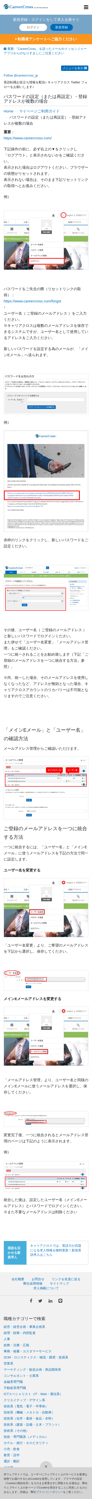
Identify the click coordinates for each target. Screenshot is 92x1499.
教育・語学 (12, 1455)
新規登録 (61, 27)
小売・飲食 (12, 1449)
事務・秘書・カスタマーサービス (28, 1351)
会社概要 (18, 1279)
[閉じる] (46, 1467)
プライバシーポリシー (49, 1491)
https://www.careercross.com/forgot (32, 301)
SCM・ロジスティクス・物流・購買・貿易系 (36, 1357)
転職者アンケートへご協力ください (46, 39)
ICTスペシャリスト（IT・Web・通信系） (33, 1394)
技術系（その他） (16, 1431)
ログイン (33, 27)
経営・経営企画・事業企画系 (24, 1327)
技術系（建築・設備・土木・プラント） (32, 1424)
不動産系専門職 (15, 1388)
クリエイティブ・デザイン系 (24, 1400)
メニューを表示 (75, 68)
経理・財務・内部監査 (20, 1333)
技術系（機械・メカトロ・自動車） (29, 1412)
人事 (7, 1339)
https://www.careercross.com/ (28, 138)
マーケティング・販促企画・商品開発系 (32, 1369)
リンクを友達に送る (66, 1279)
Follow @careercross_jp (21, 75)
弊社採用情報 (32, 1283)
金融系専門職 (13, 1382)
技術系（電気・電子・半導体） (26, 1406)
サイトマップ (59, 1283)
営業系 (8, 1363)
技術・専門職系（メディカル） (26, 1437)
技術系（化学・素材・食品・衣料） (29, 1418)
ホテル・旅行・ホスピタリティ (26, 1443)
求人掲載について (46, 1288)
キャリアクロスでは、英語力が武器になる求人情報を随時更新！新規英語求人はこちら (55, 1250)
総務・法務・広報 (16, 1345)
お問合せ (38, 1279)
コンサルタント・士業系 (21, 1376)
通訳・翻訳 (12, 1461)
